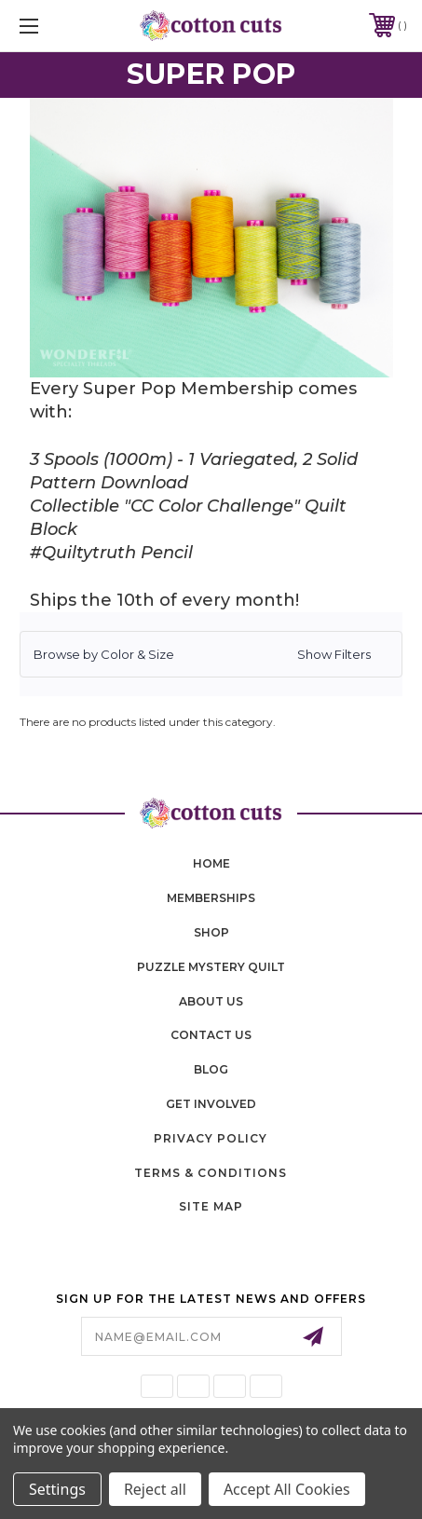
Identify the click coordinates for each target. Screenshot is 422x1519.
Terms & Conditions (210, 1173)
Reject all (155, 1489)
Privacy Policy (210, 1138)
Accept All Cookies (287, 1489)
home (211, 863)
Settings (57, 1489)
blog (211, 1069)
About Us (211, 1001)
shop (211, 932)
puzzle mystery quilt (211, 967)
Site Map (211, 1206)
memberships (211, 898)
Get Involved (211, 1104)
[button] (211, 654)
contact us (211, 1035)
